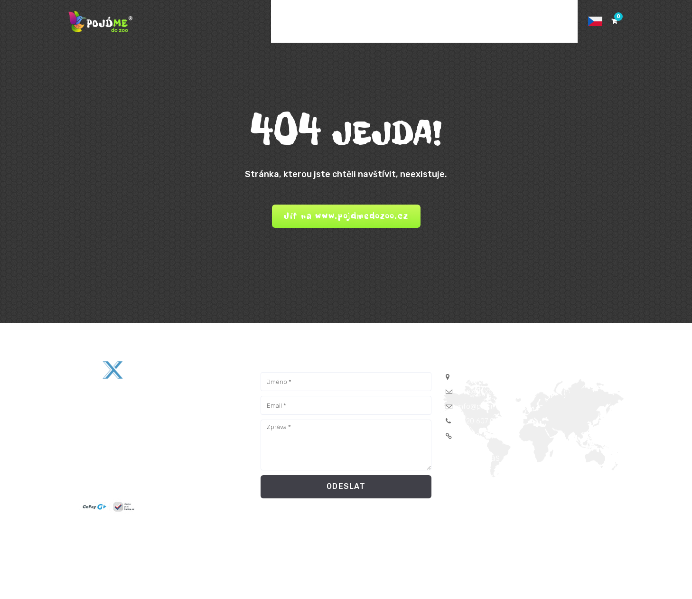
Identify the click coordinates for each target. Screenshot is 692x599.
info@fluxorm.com (487, 391)
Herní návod (440, 540)
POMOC (507, 21)
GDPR (242, 540)
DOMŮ (288, 21)
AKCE (321, 21)
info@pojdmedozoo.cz (494, 406)
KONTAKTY (463, 21)
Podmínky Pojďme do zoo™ (371, 540)
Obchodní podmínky (289, 540)
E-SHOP (357, 21)
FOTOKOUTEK (407, 21)
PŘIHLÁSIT (551, 21)
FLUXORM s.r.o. (179, 564)
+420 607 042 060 (487, 421)
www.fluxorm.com (487, 436)
